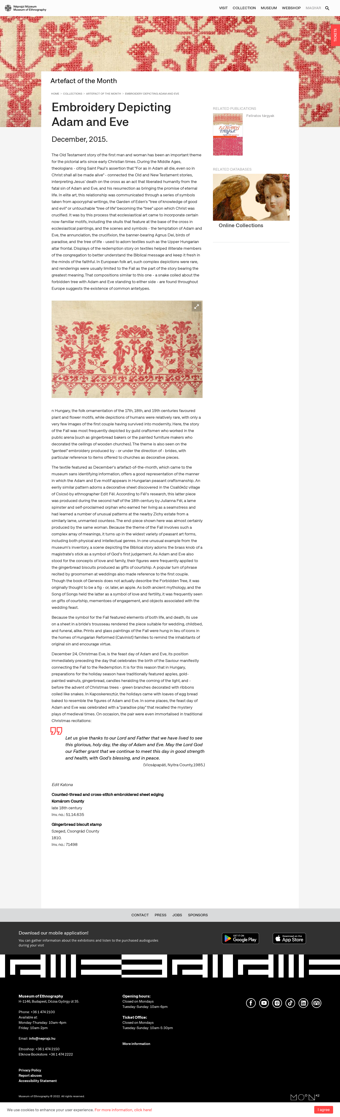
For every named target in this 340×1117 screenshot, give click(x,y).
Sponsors (198, 915)
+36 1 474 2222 (61, 1054)
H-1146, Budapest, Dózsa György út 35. (49, 1001)
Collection (244, 8)
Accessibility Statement (38, 1081)
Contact (140, 915)
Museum (269, 8)
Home (55, 94)
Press (160, 915)
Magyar (313, 8)
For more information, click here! (123, 1109)
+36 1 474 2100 (43, 1012)
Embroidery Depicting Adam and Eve (152, 94)
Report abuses (30, 1075)
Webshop (291, 8)
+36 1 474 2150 (47, 1049)
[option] (251, 135)
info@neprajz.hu (42, 1038)
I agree (324, 1109)
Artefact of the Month (103, 94)
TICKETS (335, 35)
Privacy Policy (30, 1070)
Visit (223, 8)
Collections (72, 94)
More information (136, 1044)
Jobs (177, 915)
